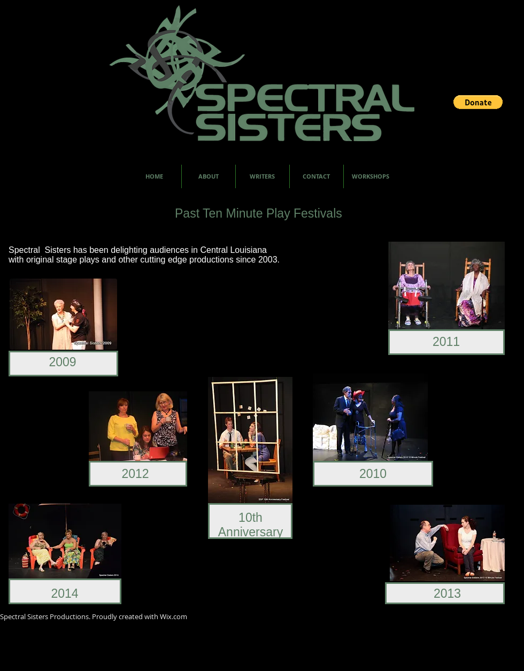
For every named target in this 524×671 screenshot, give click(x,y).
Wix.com (173, 616)
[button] (478, 102)
